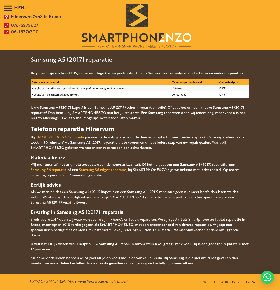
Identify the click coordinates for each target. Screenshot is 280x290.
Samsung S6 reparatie (49, 169)
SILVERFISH (238, 282)
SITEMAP (119, 281)
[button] (267, 277)
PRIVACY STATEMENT (48, 281)
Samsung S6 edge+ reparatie (102, 169)
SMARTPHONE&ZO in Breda (60, 137)
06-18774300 (24, 31)
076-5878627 (24, 25)
